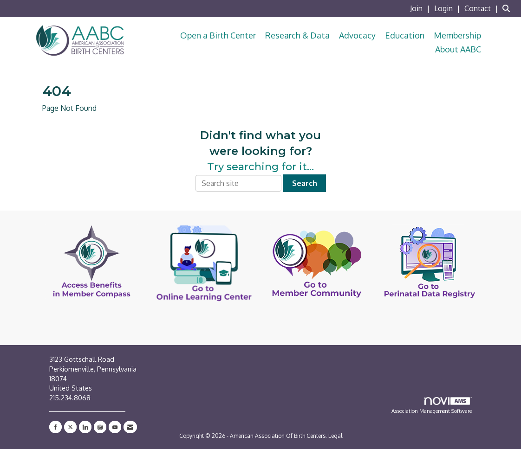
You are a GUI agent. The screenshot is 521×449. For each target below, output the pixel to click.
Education (404, 35)
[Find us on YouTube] (115, 427)
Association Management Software (431, 406)
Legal (335, 435)
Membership (457, 35)
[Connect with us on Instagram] (100, 427)
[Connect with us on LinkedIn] (85, 427)
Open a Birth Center (218, 35)
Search (304, 183)
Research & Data (297, 35)
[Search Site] (508, 8)
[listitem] (421, 8)
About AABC (458, 49)
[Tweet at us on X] (70, 427)
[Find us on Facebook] (55, 427)
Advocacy (357, 35)
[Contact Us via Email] (130, 427)
